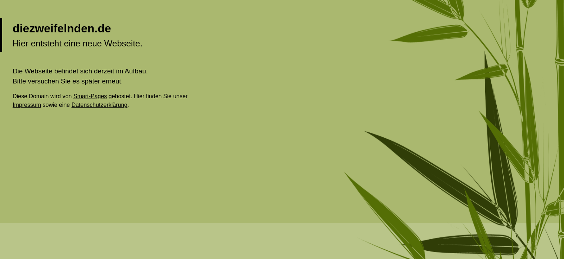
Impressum (27, 105)
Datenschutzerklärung (100, 105)
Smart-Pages (90, 96)
